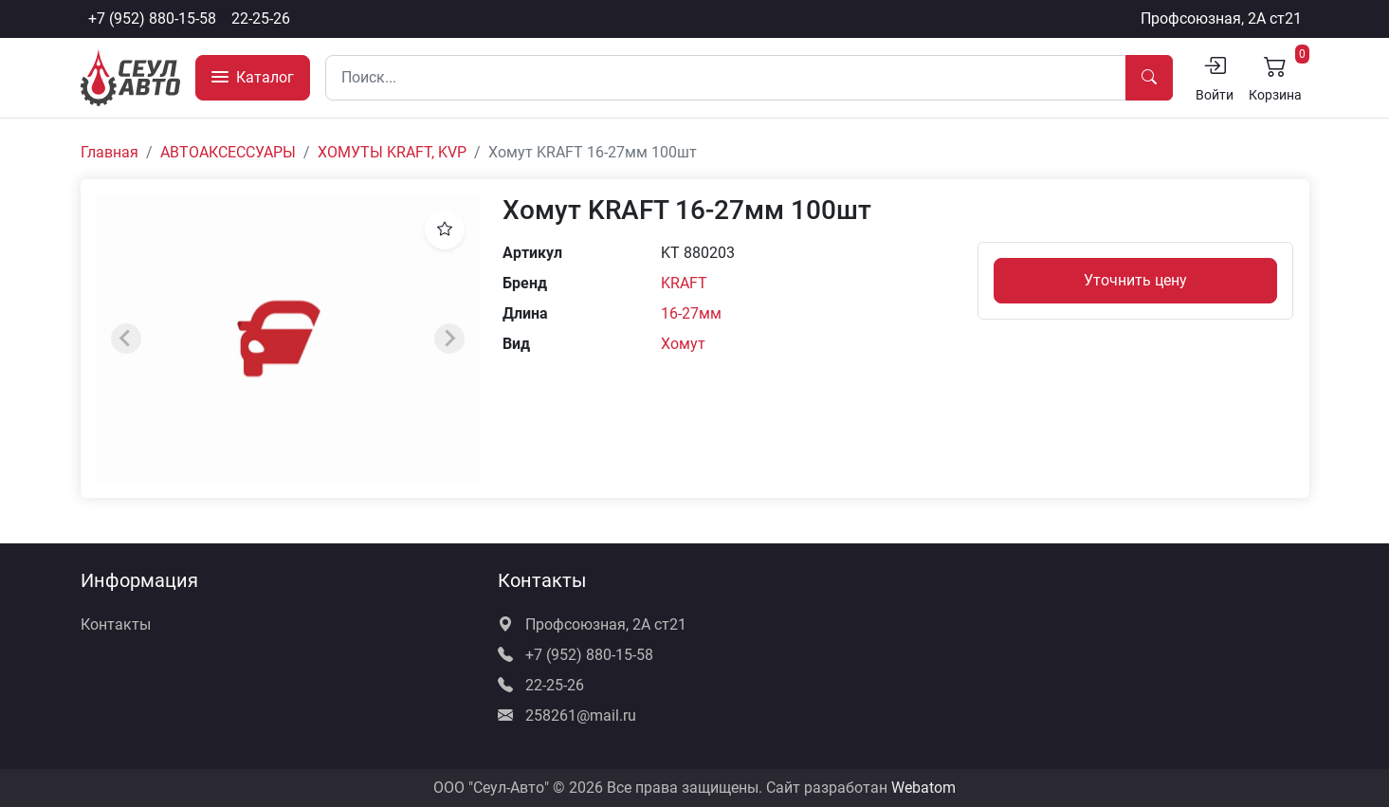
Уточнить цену (1135, 280)
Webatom (923, 788)
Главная (109, 152)
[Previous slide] (126, 338)
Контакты (116, 624)
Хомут (683, 344)
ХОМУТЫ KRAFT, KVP (392, 152)
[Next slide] (449, 338)
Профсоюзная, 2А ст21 (1221, 18)
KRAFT (684, 283)
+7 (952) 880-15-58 (152, 18)
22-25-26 (260, 18)
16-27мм (691, 313)
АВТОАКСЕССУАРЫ (228, 152)
